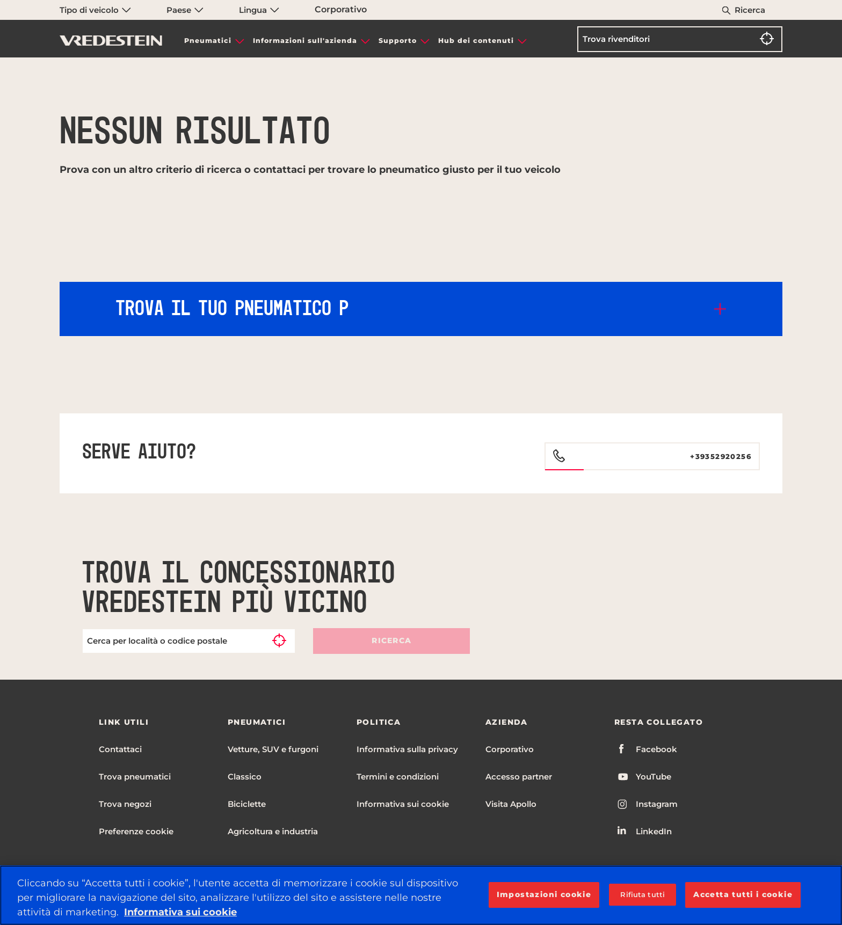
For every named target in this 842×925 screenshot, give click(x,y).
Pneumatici (207, 41)
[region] (421, 895)
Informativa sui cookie (403, 804)
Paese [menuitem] (185, 10)
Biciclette (247, 804)
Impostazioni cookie (544, 894)
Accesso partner (518, 776)
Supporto (398, 41)
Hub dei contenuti (476, 41)
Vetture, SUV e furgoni (273, 749)
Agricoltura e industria (273, 831)
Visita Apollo (510, 804)
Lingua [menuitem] (259, 10)
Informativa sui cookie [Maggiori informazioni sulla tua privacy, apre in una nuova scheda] (180, 912)
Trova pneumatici (135, 776)
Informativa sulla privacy (407, 749)
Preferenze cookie (136, 831)
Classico (245, 776)
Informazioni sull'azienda (305, 41)
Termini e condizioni (398, 776)
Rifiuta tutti (642, 894)
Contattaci (120, 749)
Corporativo (341, 9)
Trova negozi (125, 804)
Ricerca (750, 10)
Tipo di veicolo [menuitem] (95, 10)
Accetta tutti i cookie (743, 894)
